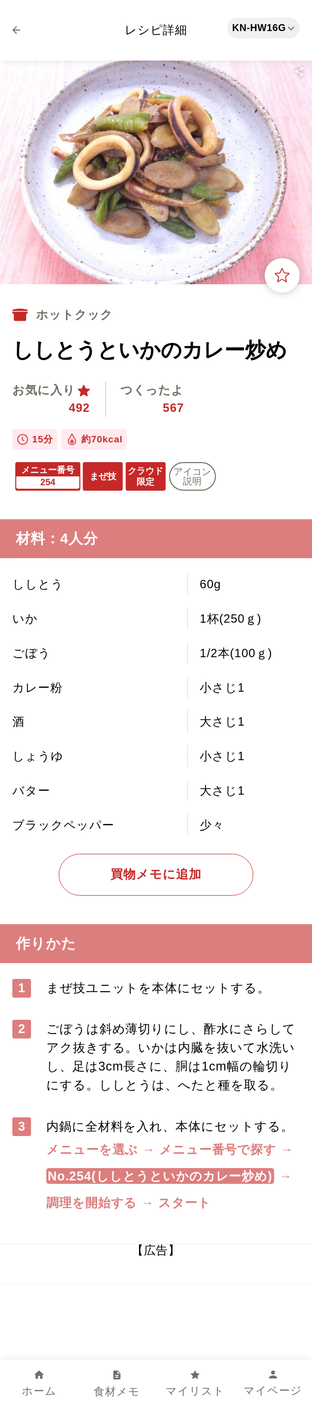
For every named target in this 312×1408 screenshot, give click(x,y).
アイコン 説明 (192, 476)
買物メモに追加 (156, 874)
